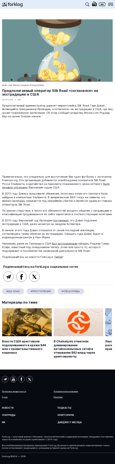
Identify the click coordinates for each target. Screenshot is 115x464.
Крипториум (66, 415)
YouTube (13, 379)
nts (19, 99)
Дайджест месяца (70, 422)
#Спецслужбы (37, 85)
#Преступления (21, 85)
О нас (5, 397)
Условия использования (66, 391)
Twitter (58, 257)
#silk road (7, 85)
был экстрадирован (65, 243)
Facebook (21, 277)
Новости (8, 407)
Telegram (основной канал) (8, 277)
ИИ (3, 422)
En (102, 4)
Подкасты (64, 407)
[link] (12, 5)
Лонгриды (8, 415)
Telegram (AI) (5, 379)
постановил (61, 220)
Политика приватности (14, 391)
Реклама (58, 397)
